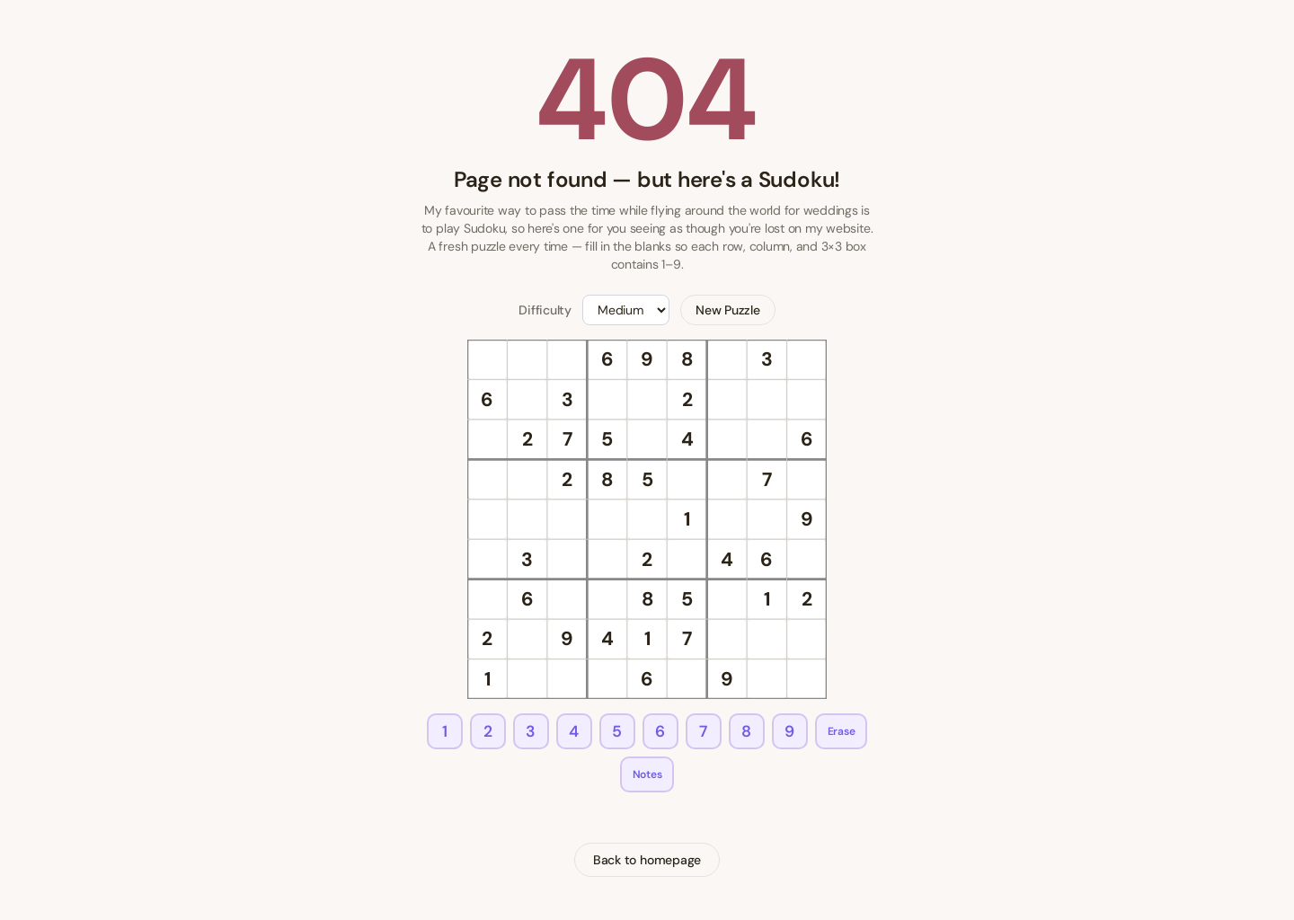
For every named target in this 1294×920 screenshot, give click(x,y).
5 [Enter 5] (617, 731)
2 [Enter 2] (487, 731)
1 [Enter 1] (445, 731)
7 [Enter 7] (703, 731)
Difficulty (545, 310)
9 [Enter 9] (789, 731)
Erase (841, 731)
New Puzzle (728, 310)
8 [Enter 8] (746, 731)
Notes (647, 774)
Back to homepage (647, 860)
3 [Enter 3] (531, 731)
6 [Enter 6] (660, 731)
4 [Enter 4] (574, 731)
